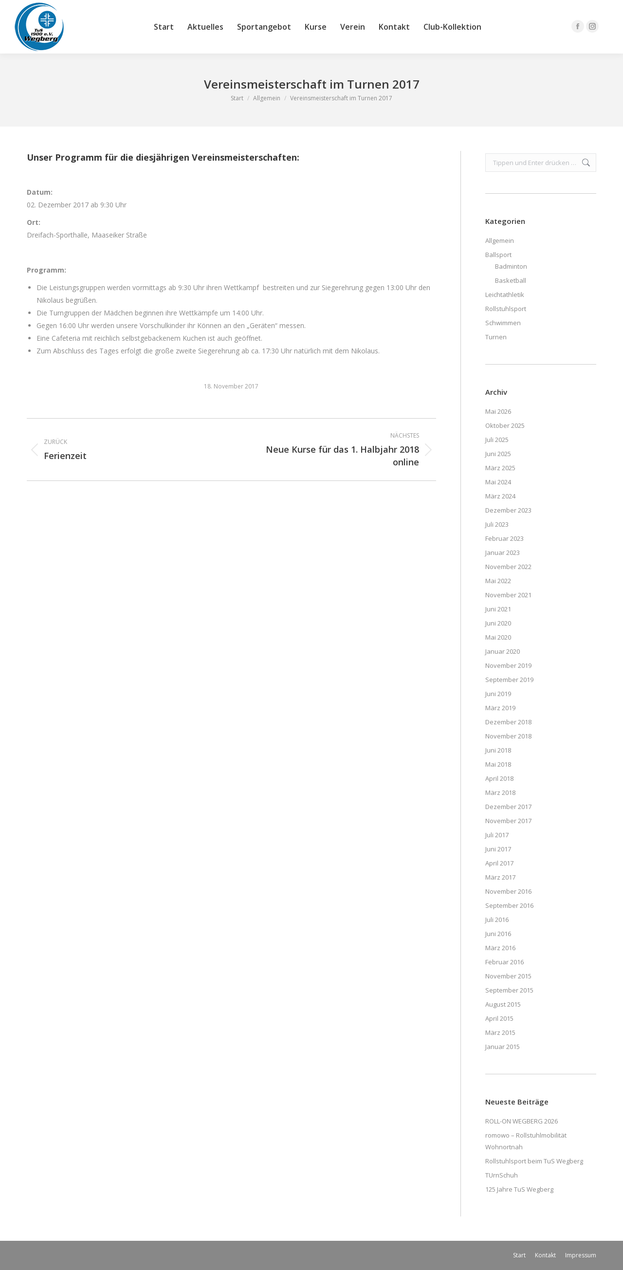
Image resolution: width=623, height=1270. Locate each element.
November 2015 (508, 976)
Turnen (496, 336)
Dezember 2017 (508, 806)
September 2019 (509, 679)
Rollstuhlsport (505, 308)
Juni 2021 (498, 609)
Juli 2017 (497, 834)
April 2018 (499, 778)
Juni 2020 (498, 623)
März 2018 (500, 792)
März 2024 (500, 496)
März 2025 (500, 467)
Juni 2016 (498, 933)
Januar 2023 (502, 552)
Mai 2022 (498, 580)
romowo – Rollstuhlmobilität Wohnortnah (526, 1141)
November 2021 (508, 594)
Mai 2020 (498, 637)
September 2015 (509, 990)
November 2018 (508, 736)
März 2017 (500, 877)
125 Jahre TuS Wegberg (519, 1189)
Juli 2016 (497, 919)
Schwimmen (503, 322)
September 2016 (509, 905)
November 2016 (508, 891)
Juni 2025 (498, 453)
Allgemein (499, 240)
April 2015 (499, 1018)
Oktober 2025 (505, 425)
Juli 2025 (497, 439)
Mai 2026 (498, 411)
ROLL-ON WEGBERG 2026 (521, 1121)
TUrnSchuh (501, 1175)
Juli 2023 (497, 524)
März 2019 (500, 707)
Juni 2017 (498, 849)
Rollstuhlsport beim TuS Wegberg (534, 1161)
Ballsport (498, 254)
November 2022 (508, 566)
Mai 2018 (498, 764)
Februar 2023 (504, 538)
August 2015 (503, 1004)
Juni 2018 (498, 750)
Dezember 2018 (508, 722)
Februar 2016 (504, 961)
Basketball (510, 280)
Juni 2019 (498, 693)
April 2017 (499, 863)
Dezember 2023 (508, 510)
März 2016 (500, 947)
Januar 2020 (502, 651)
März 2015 (500, 1032)
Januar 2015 (502, 1046)
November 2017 (508, 820)
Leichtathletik (504, 294)
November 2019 (508, 665)
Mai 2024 (498, 482)
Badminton (511, 266)
